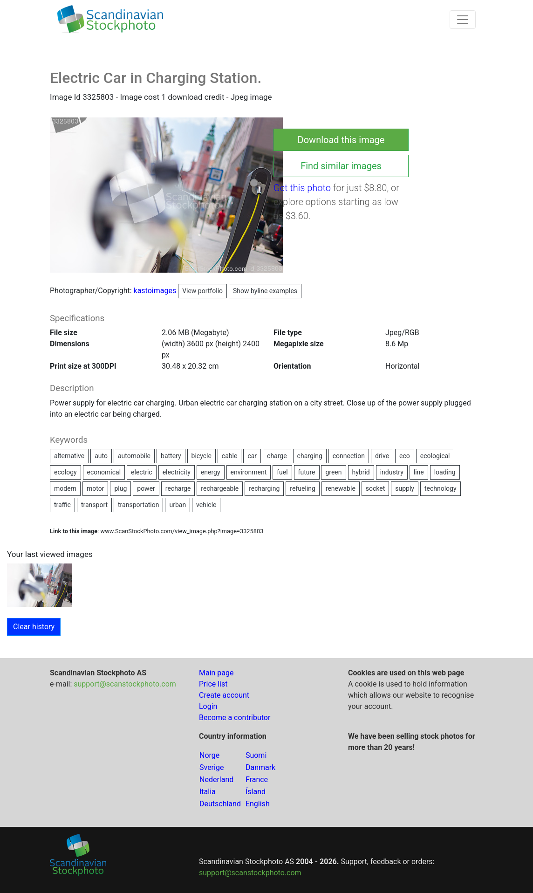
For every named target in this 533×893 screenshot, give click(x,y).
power (146, 488)
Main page (216, 672)
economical (104, 472)
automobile (134, 456)
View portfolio (202, 291)
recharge (178, 488)
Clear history (34, 626)
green (333, 472)
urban (177, 504)
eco (404, 456)
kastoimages (180, 290)
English (258, 803)
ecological (435, 456)
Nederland (216, 779)
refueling (302, 488)
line (419, 472)
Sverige (211, 767)
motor (95, 488)
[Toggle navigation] (463, 19)
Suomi (256, 755)
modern (65, 488)
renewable (340, 488)
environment (249, 472)
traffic (62, 504)
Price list (213, 684)
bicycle (201, 456)
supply (404, 488)
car (252, 456)
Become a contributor (234, 717)
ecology (65, 472)
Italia (207, 791)
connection (349, 456)
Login (208, 706)
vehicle (206, 504)
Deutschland (220, 803)
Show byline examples (265, 291)
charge (277, 456)
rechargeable (220, 488)
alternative (69, 456)
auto (101, 456)
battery (171, 456)
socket (375, 488)
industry (391, 472)
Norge (209, 755)
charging (309, 456)
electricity (177, 472)
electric (141, 472)
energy (210, 472)
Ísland (256, 791)
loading (445, 472)
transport (94, 504)
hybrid (361, 472)
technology (440, 488)
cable (230, 456)
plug (120, 488)
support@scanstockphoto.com (125, 684)
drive (382, 456)
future (306, 472)
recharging (264, 488)
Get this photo (302, 187)
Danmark (260, 767)
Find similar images (341, 166)
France (257, 779)
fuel (282, 472)
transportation (138, 504)
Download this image (341, 139)
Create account (224, 695)
